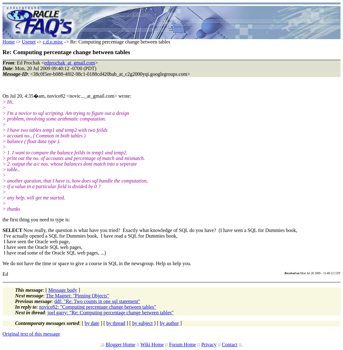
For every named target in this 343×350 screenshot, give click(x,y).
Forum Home (182, 344)
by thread (116, 323)
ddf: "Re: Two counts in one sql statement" (97, 301)
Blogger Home (120, 344)
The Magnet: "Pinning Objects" (77, 295)
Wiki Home (152, 344)
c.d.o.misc (53, 41)
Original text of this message (31, 334)
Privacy (208, 344)
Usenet (28, 41)
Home (9, 41)
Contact (229, 344)
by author (169, 323)
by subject (142, 323)
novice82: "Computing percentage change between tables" (97, 307)
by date (92, 323)
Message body (62, 290)
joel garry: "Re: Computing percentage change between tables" (111, 312)
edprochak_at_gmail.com (69, 62)
